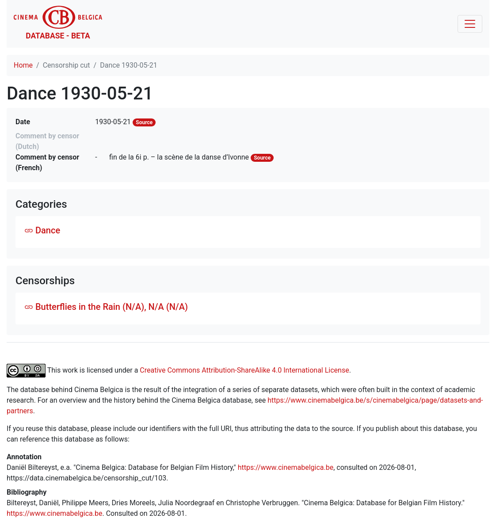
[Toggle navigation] (470, 24)
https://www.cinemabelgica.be (286, 467)
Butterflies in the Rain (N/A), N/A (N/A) (106, 306)
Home (23, 65)
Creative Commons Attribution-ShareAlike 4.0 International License (244, 370)
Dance (42, 230)
